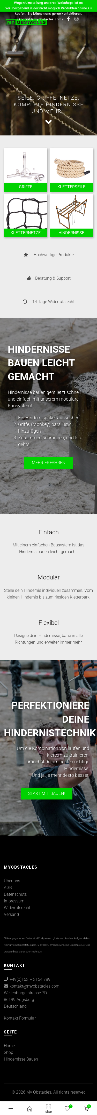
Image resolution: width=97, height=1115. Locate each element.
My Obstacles (38, 1092)
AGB (8, 887)
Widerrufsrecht (17, 907)
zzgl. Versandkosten (61, 938)
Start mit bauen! (46, 793)
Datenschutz (15, 894)
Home (9, 1045)
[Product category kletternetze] (25, 233)
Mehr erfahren (48, 462)
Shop (8, 1052)
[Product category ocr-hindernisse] (71, 233)
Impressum (14, 901)
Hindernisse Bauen (21, 1059)
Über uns (12, 880)
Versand (11, 914)
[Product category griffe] (25, 187)
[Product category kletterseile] (71, 187)
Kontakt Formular (20, 1018)
